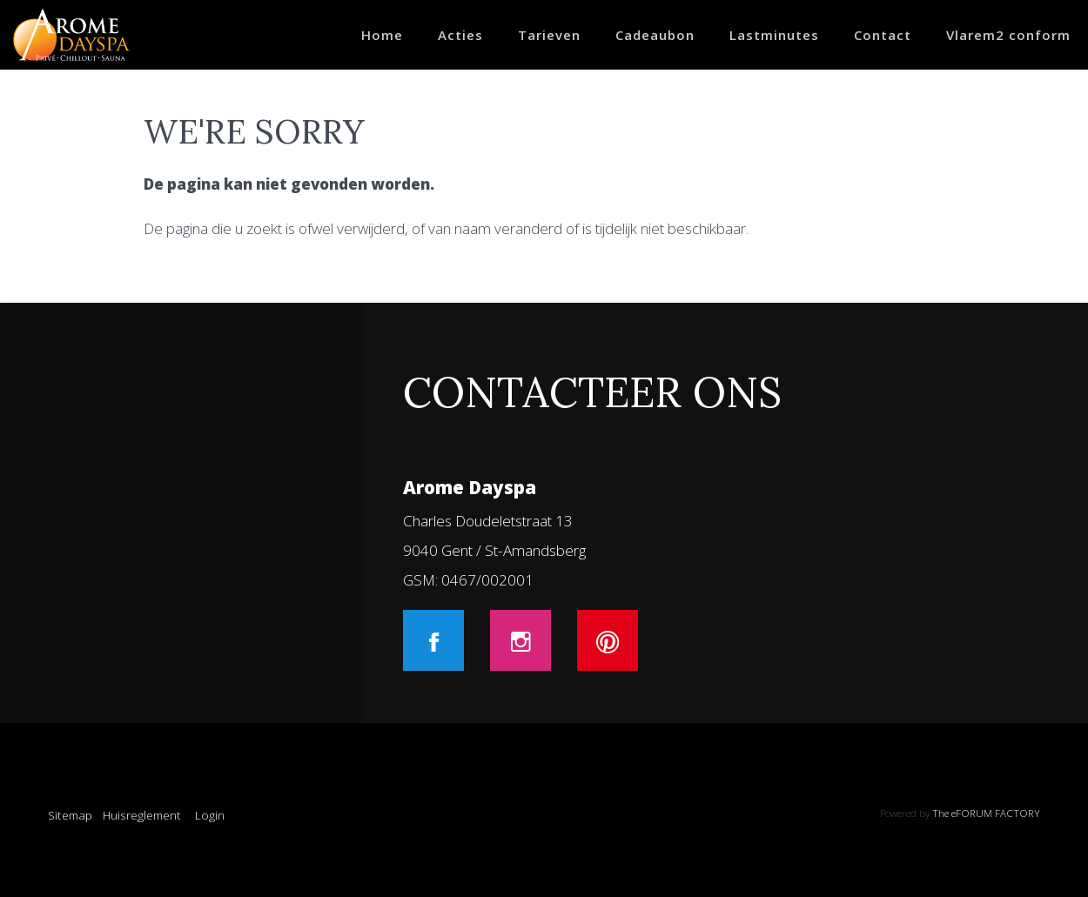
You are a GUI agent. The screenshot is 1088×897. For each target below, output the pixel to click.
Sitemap (70, 815)
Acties (460, 35)
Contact (882, 35)
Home (382, 35)
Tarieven (549, 35)
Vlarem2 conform (1008, 35)
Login (210, 815)
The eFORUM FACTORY (986, 813)
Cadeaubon (655, 35)
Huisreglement (142, 815)
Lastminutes (774, 35)
